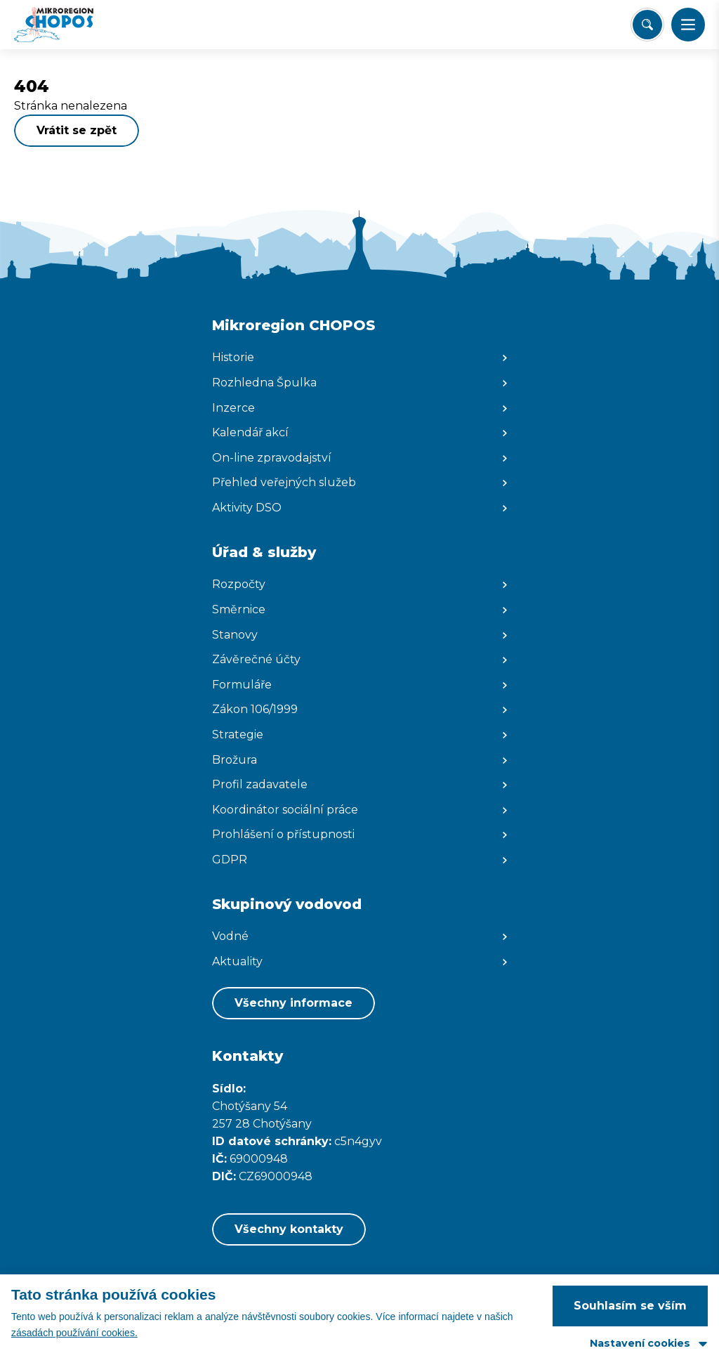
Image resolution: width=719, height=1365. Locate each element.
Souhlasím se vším (630, 1305)
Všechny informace (293, 1003)
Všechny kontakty (289, 1229)
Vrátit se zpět (77, 130)
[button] (688, 24)
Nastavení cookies (640, 1343)
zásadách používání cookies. (74, 1332)
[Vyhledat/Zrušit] (647, 24)
